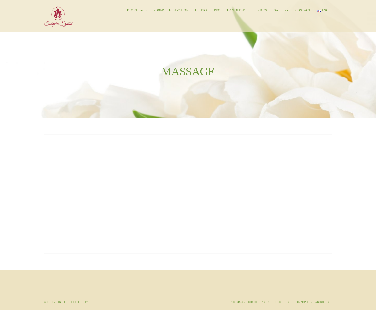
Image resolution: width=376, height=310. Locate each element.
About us (322, 302)
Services (259, 10)
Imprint (303, 302)
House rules (281, 302)
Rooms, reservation (170, 10)
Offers (201, 10)
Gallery (281, 10)
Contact (303, 10)
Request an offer (229, 10)
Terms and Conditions (248, 302)
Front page (137, 10)
